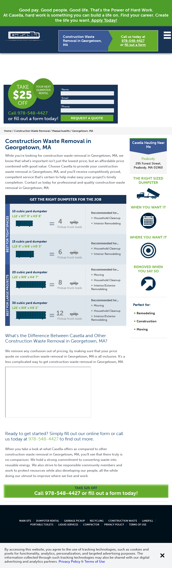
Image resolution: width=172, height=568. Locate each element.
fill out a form (135, 45)
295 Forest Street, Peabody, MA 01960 (148, 165)
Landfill (147, 520)
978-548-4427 (133, 41)
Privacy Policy (114, 524)
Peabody (148, 159)
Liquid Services (68, 524)
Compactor (91, 524)
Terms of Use (137, 524)
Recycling (96, 520)
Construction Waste (122, 520)
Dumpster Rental (47, 520)
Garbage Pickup (74, 520)
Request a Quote (87, 118)
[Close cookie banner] (162, 555)
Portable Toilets (41, 524)
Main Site (25, 520)
